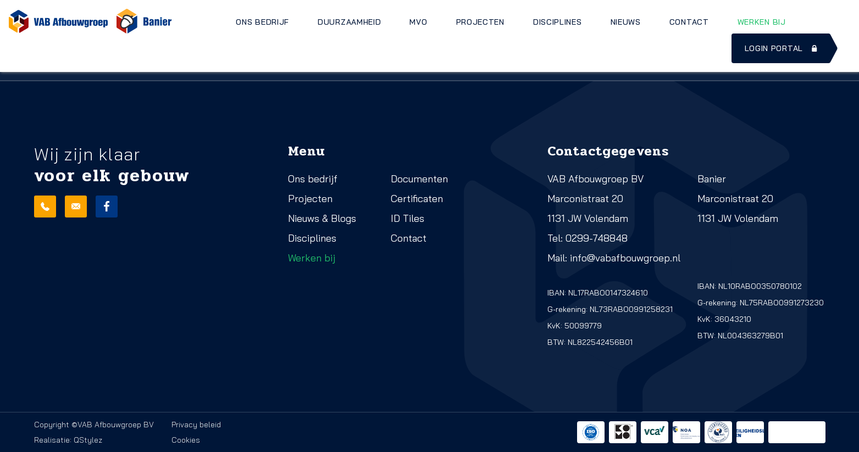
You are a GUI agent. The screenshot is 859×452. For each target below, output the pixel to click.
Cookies (185, 440)
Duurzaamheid (349, 22)
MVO (418, 22)
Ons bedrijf (262, 22)
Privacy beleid (196, 424)
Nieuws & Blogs (322, 218)
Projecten (480, 22)
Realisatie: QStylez (68, 440)
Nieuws (626, 22)
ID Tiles (407, 218)
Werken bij (762, 22)
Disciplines (557, 22)
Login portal (782, 48)
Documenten (419, 178)
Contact (689, 22)
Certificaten (417, 198)
